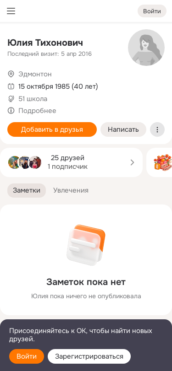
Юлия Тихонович (45, 42)
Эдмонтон (35, 74)
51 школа (32, 98)
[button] (26, 190)
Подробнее (37, 110)
